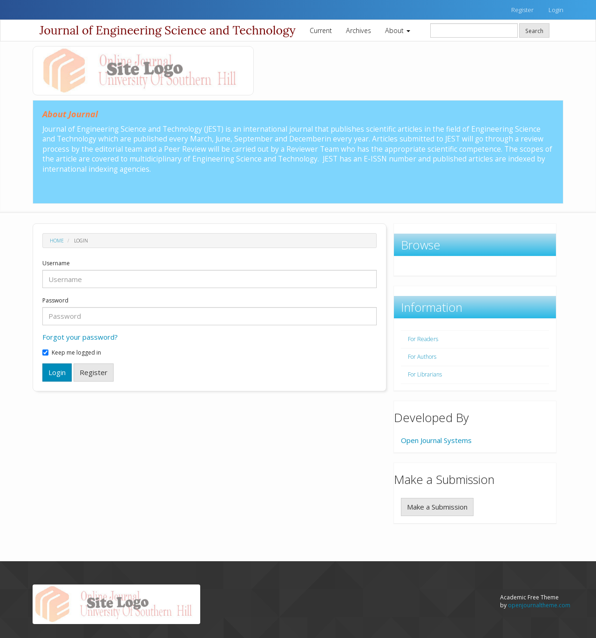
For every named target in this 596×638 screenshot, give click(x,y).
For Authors (422, 357)
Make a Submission (437, 506)
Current (321, 30)
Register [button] (94, 372)
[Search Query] (474, 30)
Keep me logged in (71, 352)
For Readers (423, 339)
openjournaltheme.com (539, 605)
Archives (358, 30)
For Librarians (425, 374)
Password (55, 300)
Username (56, 263)
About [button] (397, 30)
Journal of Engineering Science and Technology (168, 30)
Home (57, 240)
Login (556, 10)
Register (522, 10)
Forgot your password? (80, 337)
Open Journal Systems (436, 440)
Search (534, 30)
